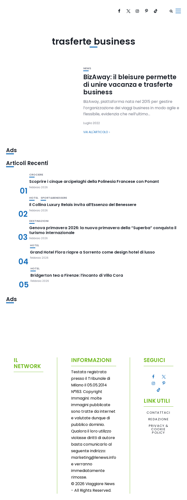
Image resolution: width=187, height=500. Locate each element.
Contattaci (158, 412)
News (87, 68)
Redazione (158, 419)
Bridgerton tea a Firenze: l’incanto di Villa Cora (76, 275)
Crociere (36, 174)
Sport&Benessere (54, 197)
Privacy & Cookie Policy (158, 429)
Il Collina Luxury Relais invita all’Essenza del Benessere (82, 204)
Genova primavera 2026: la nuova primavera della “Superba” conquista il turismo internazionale (102, 230)
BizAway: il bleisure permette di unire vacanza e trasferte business (130, 85)
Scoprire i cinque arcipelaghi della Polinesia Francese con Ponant (94, 181)
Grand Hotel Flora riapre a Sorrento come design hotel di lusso (92, 252)
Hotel (33, 197)
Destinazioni (38, 221)
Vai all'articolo (95, 132)
